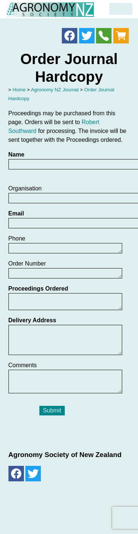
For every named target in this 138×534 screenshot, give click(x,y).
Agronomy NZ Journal (55, 89)
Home (19, 89)
